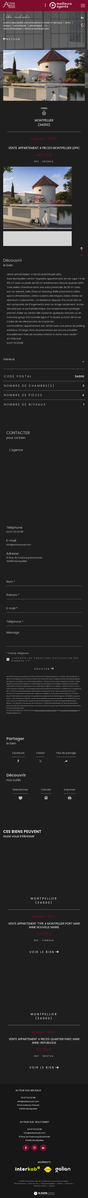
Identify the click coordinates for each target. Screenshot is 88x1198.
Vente (68, 22)
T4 (46, 25)
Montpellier (20, 25)
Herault (7, 25)
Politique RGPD (40, 1186)
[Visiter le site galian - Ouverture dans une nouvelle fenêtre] (62, 1169)
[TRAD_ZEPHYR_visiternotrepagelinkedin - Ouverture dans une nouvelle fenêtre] (43, 1148)
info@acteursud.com (18, 544)
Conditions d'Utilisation (69, 710)
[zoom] (37, 227)
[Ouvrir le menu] (83, 5)
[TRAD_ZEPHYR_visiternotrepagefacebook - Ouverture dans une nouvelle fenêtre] (26, 1148)
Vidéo (44, 108)
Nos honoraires (20, 1183)
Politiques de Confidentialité (45, 710)
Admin (60, 1183)
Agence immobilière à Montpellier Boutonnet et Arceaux (32, 22)
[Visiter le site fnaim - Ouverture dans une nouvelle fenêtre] (47, 1169)
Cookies (52, 1186)
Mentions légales (48, 1183)
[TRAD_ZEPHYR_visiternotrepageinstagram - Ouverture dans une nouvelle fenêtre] (34, 1148)
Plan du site (33, 1183)
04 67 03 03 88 (14, 531)
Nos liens (69, 1183)
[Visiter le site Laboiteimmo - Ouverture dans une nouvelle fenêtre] (44, 1191)
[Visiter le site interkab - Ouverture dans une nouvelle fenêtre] (27, 1168)
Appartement (35, 25)
